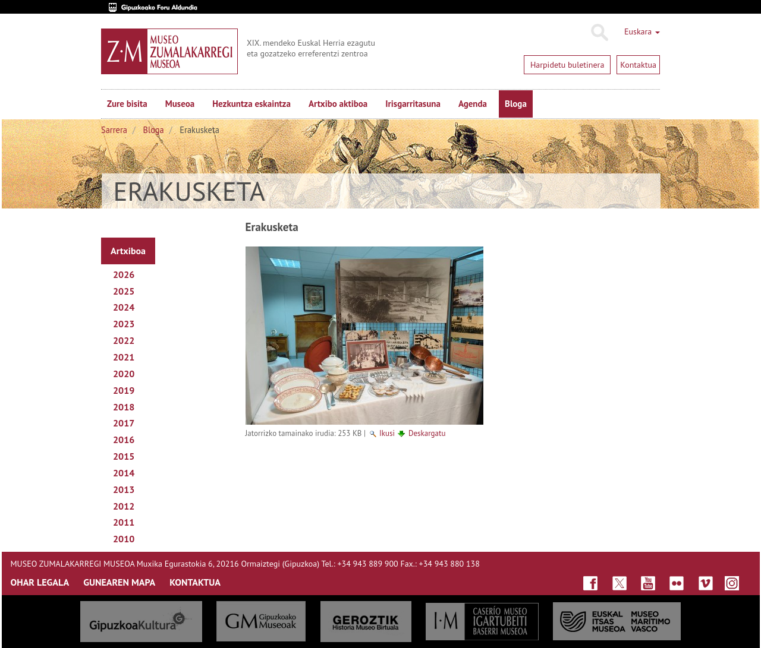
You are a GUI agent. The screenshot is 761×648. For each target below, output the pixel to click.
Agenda (472, 103)
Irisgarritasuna (413, 103)
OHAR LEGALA (40, 582)
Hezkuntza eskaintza (251, 103)
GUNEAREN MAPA (119, 582)
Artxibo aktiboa (338, 103)
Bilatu (599, 33)
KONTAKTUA (195, 582)
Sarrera (114, 129)
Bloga (516, 103)
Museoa (179, 103)
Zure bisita (127, 103)
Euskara (642, 31)
